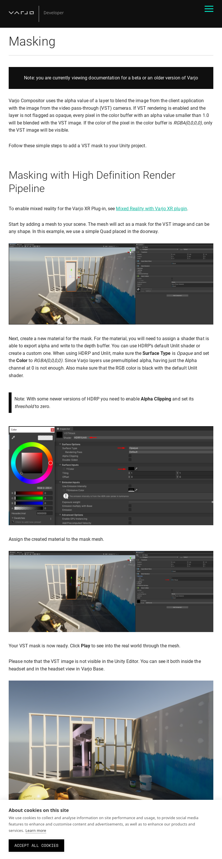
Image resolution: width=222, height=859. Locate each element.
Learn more (35, 830)
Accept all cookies (36, 845)
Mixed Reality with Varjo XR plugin (151, 208)
